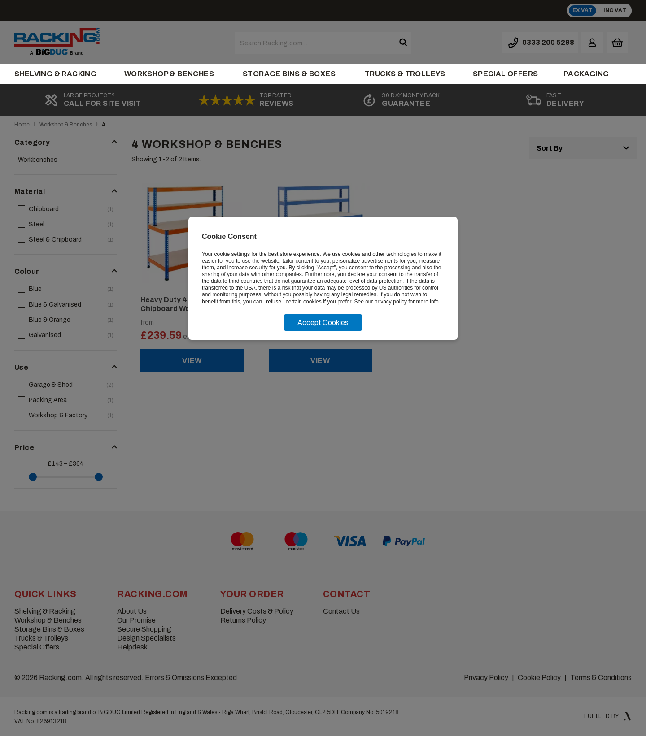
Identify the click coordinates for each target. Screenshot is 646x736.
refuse (273, 302)
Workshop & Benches (169, 74)
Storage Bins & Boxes (289, 74)
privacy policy (391, 302)
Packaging (586, 74)
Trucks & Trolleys (405, 74)
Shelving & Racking (55, 74)
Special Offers (505, 74)
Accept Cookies (323, 322)
